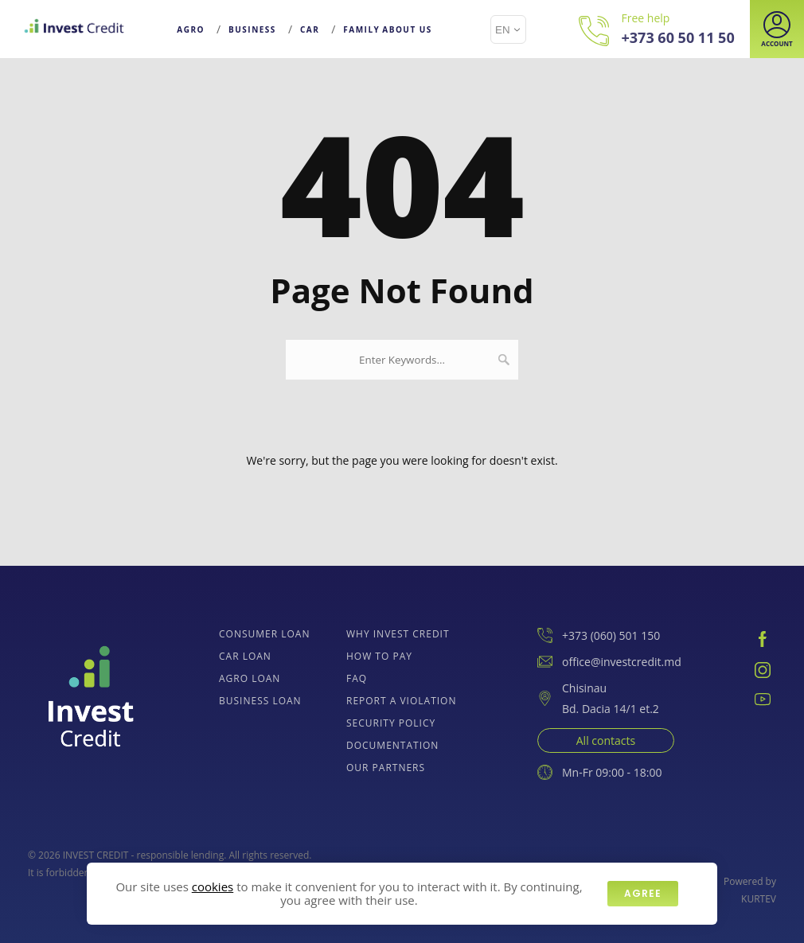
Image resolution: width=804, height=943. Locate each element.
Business (252, 29)
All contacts (605, 740)
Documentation (392, 745)
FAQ (356, 678)
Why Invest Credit (398, 634)
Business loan (260, 700)
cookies (212, 886)
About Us (407, 29)
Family (361, 29)
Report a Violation (401, 700)
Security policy (390, 723)
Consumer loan (264, 634)
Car (309, 29)
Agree (643, 893)
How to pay (379, 656)
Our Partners (385, 767)
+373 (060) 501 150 (598, 635)
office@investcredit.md (609, 662)
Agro (191, 29)
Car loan (245, 656)
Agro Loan (249, 678)
